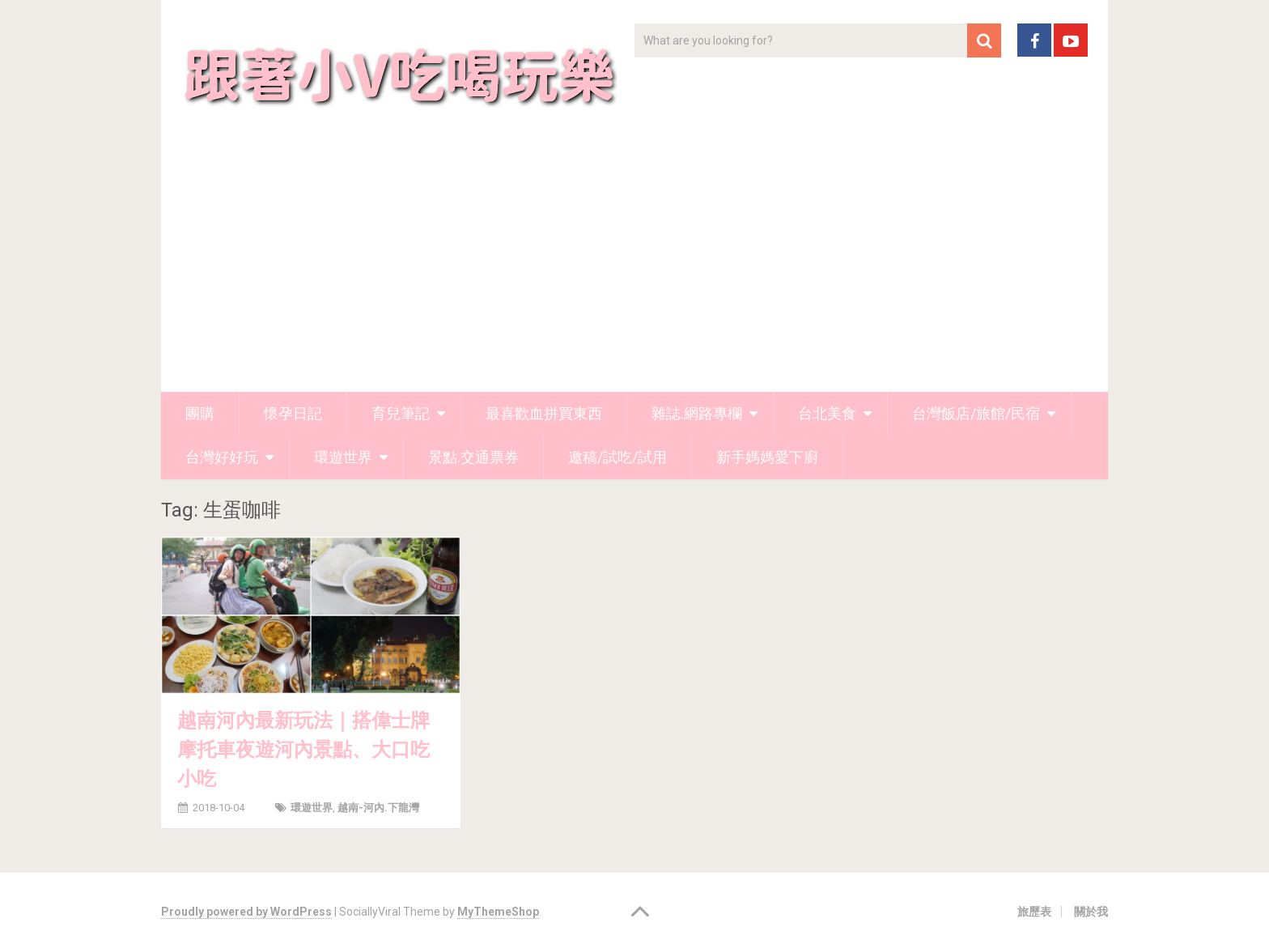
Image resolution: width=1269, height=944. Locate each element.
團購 (199, 413)
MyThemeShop (498, 911)
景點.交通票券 (473, 457)
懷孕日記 (293, 413)
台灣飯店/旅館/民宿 (976, 413)
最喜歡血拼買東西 (544, 413)
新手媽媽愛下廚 (767, 457)
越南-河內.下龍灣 (378, 808)
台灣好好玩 (221, 457)
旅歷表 (1034, 911)
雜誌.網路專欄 (696, 413)
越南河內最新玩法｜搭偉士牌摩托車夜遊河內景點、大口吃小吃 (303, 749)
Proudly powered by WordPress (246, 911)
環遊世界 (343, 457)
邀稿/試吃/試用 (617, 457)
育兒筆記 (400, 413)
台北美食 (827, 413)
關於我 (1091, 911)
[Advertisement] (634, 270)
